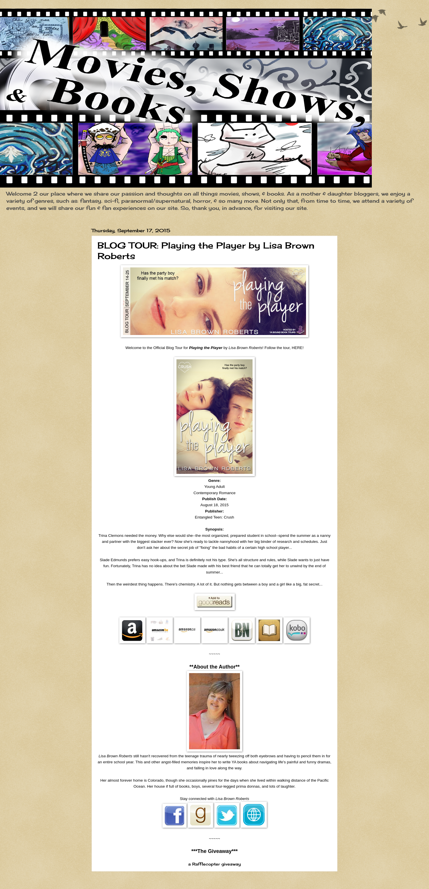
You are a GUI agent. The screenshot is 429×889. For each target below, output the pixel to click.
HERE (297, 348)
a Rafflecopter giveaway (214, 864)
